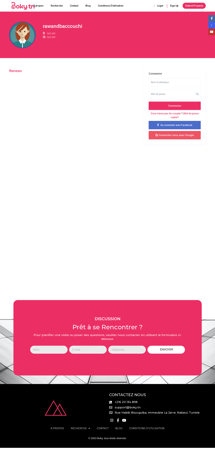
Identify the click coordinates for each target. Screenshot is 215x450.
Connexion (174, 105)
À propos (38, 5)
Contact (74, 5)
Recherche (57, 5)
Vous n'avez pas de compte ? (166, 113)
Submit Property (194, 5)
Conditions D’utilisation (110, 5)
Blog (88, 5)
